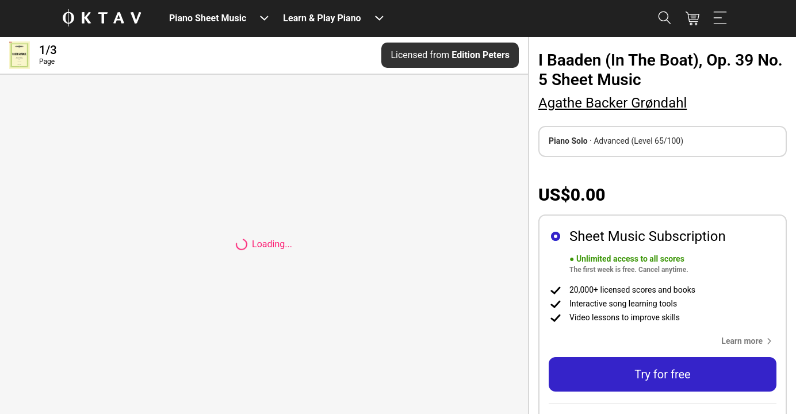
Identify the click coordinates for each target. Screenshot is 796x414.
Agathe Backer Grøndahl (612, 103)
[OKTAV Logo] (101, 19)
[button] (748, 341)
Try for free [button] (662, 374)
